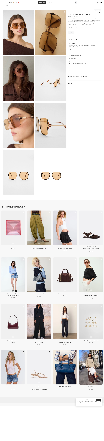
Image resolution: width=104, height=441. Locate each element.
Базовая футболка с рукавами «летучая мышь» (91, 296)
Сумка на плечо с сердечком (65, 386)
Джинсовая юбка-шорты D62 (13, 295)
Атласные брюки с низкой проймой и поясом (39, 249)
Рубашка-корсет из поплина (65, 342)
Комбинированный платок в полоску (13, 246)
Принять (98, 399)
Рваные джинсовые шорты (13, 387)
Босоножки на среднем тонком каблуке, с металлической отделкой (39, 388)
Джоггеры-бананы (39, 342)
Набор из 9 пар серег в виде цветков (91, 340)
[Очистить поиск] (73, 2)
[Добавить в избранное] (23, 212)
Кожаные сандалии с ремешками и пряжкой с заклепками (91, 249)
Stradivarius (72, 10)
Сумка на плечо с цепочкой (13, 340)
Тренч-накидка (91, 388)
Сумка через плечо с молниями (65, 293)
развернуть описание (86, 24)
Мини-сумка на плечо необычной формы (39, 294)
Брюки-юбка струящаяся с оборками (65, 248)
